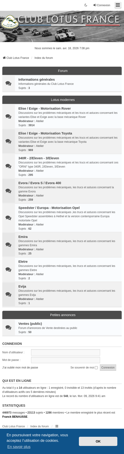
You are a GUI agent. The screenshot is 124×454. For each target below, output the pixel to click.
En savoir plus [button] (19, 447)
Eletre (23, 261)
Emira (23, 237)
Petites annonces (62, 315)
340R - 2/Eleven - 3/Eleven (38, 158)
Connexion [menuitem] (101, 5)
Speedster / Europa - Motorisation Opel (49, 208)
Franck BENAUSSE (14, 416)
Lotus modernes (63, 100)
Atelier (40, 121)
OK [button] (98, 441)
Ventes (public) (30, 324)
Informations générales (36, 79)
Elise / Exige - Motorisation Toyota (45, 133)
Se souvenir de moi (84, 367)
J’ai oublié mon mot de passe (20, 367)
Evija (22, 286)
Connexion (12, 343)
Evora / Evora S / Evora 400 (39, 183)
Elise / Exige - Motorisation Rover (44, 108)
